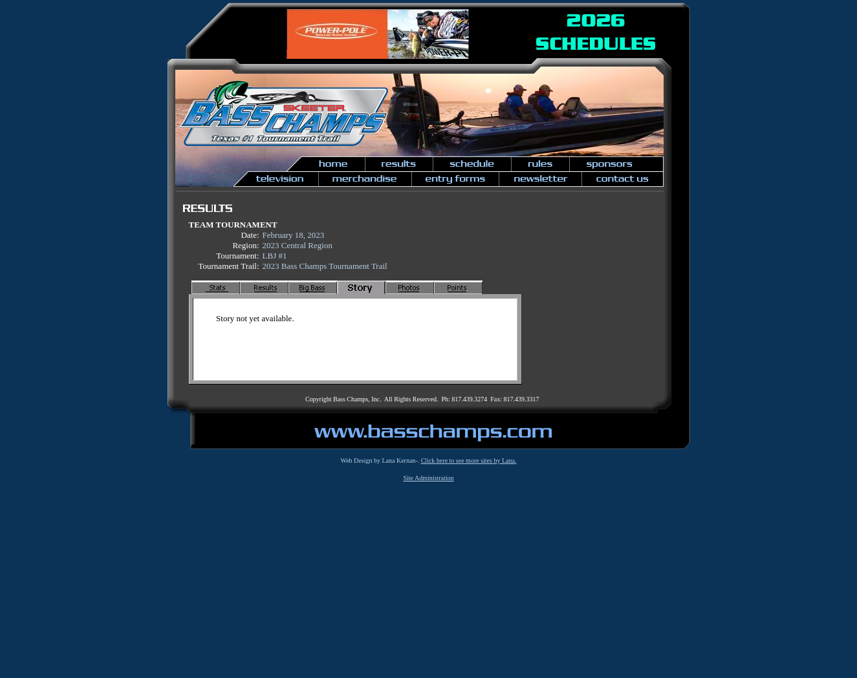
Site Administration (428, 478)
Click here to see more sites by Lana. (469, 460)
